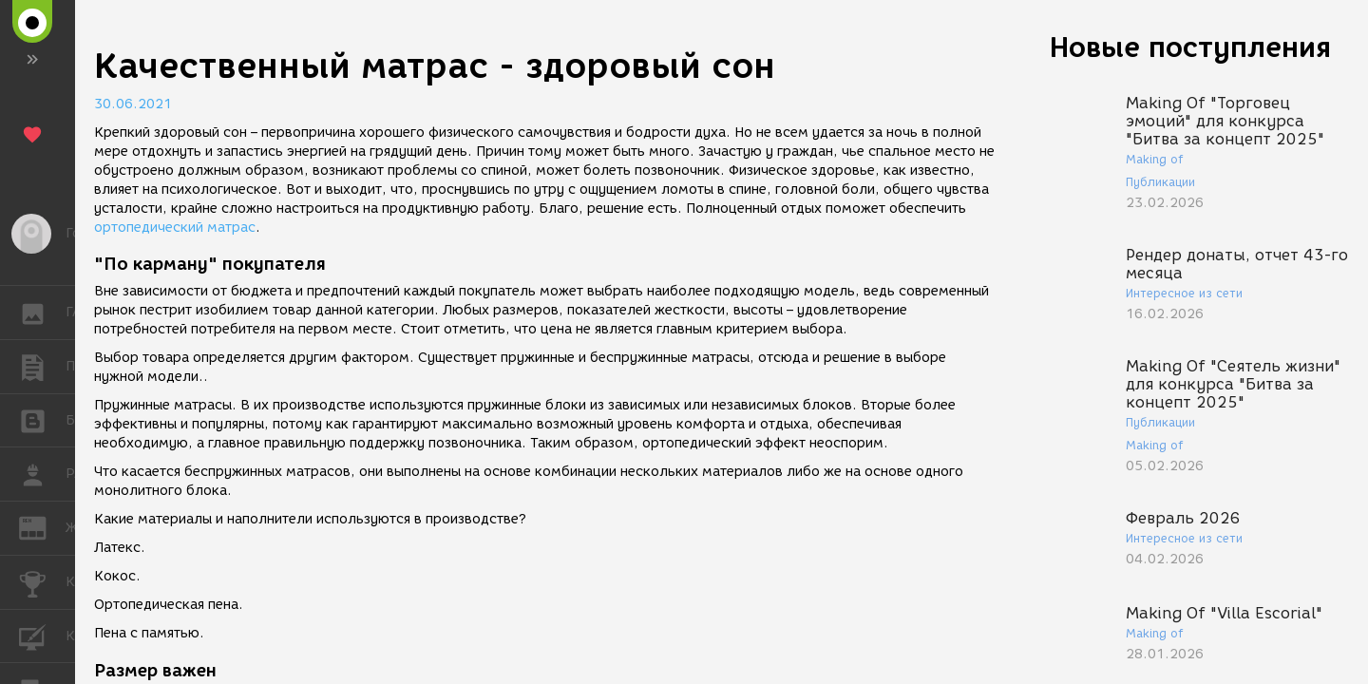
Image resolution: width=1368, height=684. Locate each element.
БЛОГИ (42, 419)
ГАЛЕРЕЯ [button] (42, 312)
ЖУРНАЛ (42, 526)
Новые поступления (1190, 47)
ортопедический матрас (175, 227)
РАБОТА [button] (42, 474)
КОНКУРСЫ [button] (42, 582)
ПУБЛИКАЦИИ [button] (42, 366)
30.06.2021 (133, 104)
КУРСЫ (42, 635)
